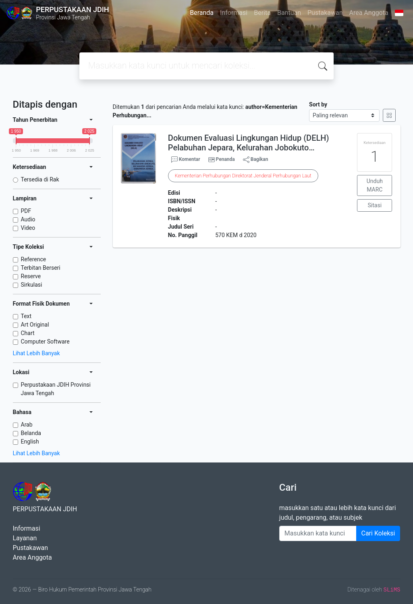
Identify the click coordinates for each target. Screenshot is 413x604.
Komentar (185, 159)
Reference (33, 259)
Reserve (31, 276)
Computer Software (45, 341)
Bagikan (255, 159)
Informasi (233, 13)
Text (26, 316)
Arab (27, 424)
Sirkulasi (31, 284)
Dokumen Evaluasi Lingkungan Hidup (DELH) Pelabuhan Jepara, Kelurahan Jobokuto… (248, 142)
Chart (28, 333)
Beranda (202, 13)
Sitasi (375, 205)
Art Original (35, 324)
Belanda (31, 433)
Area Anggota (368, 13)
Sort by (318, 104)
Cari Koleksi (378, 533)
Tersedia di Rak (40, 179)
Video (28, 228)
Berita (262, 13)
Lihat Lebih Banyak (36, 353)
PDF (26, 211)
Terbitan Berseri (40, 268)
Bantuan (289, 13)
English (30, 441)
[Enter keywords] (318, 533)
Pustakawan (324, 13)
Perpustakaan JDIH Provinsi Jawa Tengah (56, 388)
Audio (28, 219)
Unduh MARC (375, 185)
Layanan (25, 538)
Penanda (225, 159)
